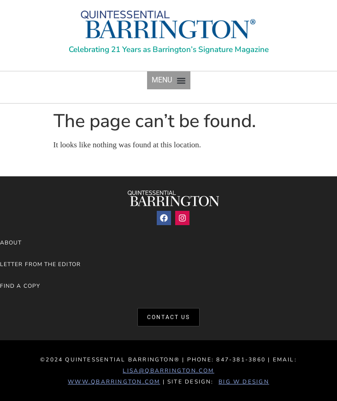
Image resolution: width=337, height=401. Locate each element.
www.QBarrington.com (114, 381)
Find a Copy (20, 286)
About (11, 242)
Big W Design (244, 381)
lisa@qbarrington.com (168, 370)
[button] (168, 80)
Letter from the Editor (40, 264)
